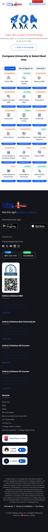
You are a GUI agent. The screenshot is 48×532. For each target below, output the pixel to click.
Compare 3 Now (24, 181)
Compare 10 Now (39, 143)
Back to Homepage (24, 47)
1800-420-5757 (10, 256)
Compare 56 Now (9, 106)
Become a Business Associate (14, 416)
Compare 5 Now (39, 162)
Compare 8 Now (24, 88)
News (4, 409)
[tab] (9, 68)
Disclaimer (8, 506)
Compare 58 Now (39, 106)
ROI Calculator (8, 412)
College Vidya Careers (11, 426)
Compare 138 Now (8, 88)
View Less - (7, 338)
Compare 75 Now (39, 125)
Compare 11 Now (8, 181)
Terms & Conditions (24, 506)
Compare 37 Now (24, 106)
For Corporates (8, 419)
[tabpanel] (24, 130)
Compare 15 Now (24, 143)
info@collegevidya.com (12, 241)
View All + (6, 313)
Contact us (6, 423)
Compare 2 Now (8, 162)
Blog (4, 405)
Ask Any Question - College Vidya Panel (18, 430)
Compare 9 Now (24, 125)
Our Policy (39, 506)
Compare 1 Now (24, 162)
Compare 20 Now (39, 88)
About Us (5, 402)
